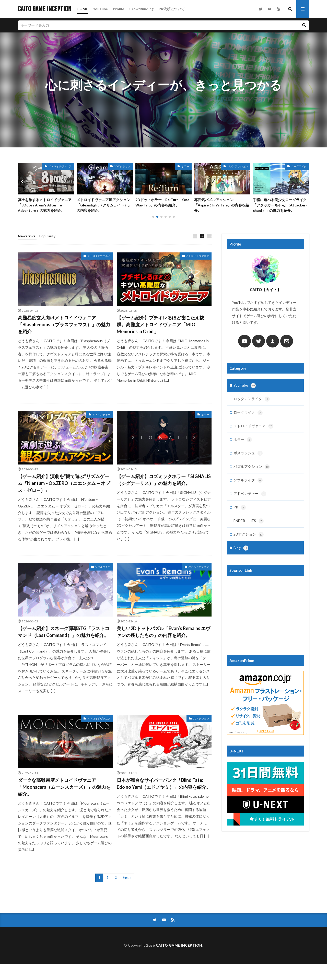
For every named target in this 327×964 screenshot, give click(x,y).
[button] (23, 181)
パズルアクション (61, 166)
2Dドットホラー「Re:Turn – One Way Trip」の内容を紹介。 (221, 202)
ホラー (244, 166)
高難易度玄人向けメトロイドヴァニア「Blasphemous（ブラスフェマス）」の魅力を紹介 (64, 324)
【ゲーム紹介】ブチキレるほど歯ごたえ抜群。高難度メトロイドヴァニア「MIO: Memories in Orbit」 (160, 324)
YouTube (100, 9)
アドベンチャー (101, 414)
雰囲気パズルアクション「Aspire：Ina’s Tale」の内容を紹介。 (280, 205)
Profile (118, 9)
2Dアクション (181, 166)
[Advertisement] (265, 613)
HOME (82, 9)
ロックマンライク (251, 399)
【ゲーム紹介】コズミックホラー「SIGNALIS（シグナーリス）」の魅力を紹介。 (164, 479)
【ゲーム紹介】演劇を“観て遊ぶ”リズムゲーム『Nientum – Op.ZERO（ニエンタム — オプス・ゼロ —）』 (64, 483)
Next (126, 878)
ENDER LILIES (248, 521)
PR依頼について (172, 9)
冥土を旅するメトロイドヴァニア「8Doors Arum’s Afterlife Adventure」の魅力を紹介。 (103, 205)
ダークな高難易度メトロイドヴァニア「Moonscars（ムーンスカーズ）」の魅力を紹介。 (64, 787)
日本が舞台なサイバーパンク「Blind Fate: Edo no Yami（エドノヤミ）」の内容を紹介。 (164, 783)
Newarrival (27, 236)
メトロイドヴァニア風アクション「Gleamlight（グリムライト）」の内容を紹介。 (162, 205)
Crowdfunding (141, 9)
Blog (240, 548)
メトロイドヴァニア (118, 166)
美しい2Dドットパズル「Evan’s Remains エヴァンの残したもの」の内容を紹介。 (45, 205)
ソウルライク (102, 566)
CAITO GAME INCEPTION (45, 9)
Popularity (47, 236)
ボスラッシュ (248, 453)
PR (239, 507)
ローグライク (248, 412)
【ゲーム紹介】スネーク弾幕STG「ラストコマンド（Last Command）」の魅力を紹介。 (63, 631)
